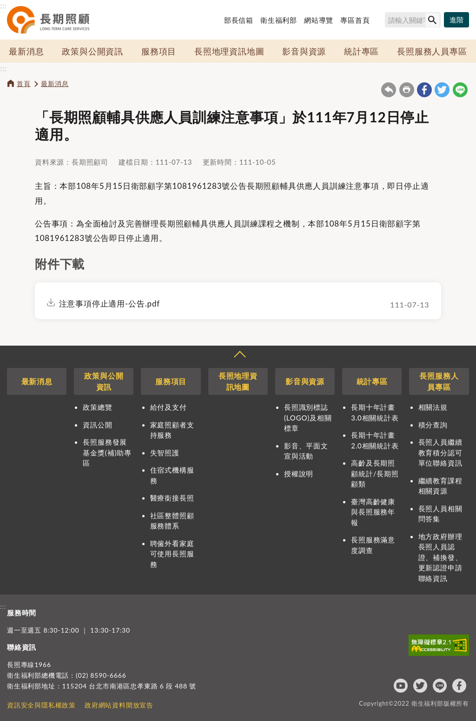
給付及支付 (168, 407)
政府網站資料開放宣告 (119, 705)
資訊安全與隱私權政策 (41, 705)
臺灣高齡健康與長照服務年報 (373, 512)
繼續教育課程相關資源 (440, 485)
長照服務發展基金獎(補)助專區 (107, 452)
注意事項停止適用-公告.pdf (109, 303)
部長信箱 (238, 20)
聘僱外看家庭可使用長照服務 (172, 553)
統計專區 (361, 51)
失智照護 (164, 452)
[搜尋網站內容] (413, 19)
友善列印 (406, 89)
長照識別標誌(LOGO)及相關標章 (307, 417)
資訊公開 (97, 425)
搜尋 (380, 21)
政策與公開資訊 (92, 51)
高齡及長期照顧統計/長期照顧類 (374, 473)
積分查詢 (433, 425)
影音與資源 (304, 51)
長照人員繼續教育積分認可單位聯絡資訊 (440, 452)
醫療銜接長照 (172, 498)
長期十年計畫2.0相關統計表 (374, 440)
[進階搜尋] (456, 20)
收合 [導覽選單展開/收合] (239, 355)
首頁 (24, 83)
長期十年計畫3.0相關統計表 (374, 412)
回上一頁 (388, 89)
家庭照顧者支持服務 (172, 430)
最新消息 (26, 51)
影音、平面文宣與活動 (306, 451)
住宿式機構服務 (172, 475)
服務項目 (158, 51)
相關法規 (433, 407)
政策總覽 (97, 407)
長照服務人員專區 (432, 51)
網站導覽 (318, 20)
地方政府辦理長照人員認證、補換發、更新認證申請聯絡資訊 (440, 557)
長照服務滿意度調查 (373, 544)
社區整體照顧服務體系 (172, 520)
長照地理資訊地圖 (229, 51)
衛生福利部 (278, 20)
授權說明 (298, 473)
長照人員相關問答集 (440, 513)
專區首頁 (355, 20)
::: (3, 5)
